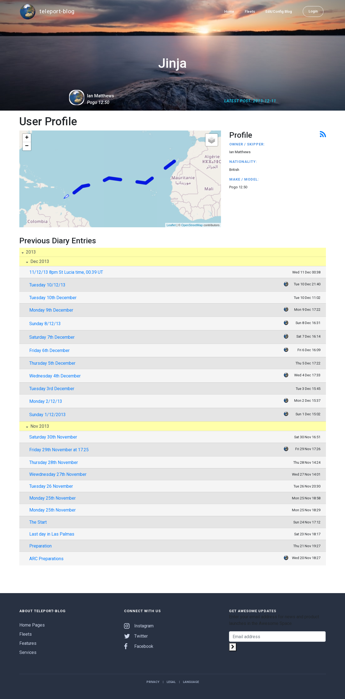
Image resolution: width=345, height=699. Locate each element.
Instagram (139, 626)
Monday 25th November (52, 498)
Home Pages (32, 625)
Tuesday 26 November (51, 486)
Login (313, 11)
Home (229, 11)
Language (191, 682)
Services (27, 652)
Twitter (136, 636)
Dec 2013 (39, 261)
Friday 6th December (49, 350)
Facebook (138, 646)
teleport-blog (47, 11)
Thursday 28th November (53, 462)
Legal (171, 682)
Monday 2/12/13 (45, 401)
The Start (38, 522)
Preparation (40, 546)
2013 (30, 252)
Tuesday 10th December (53, 297)
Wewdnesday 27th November (57, 474)
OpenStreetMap (192, 225)
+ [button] (26, 138)
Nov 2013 (39, 426)
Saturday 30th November (53, 437)
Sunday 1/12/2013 (47, 414)
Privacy (152, 682)
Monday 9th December (51, 310)
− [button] (26, 146)
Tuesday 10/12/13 (47, 285)
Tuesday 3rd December (51, 388)
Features (27, 643)
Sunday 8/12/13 (45, 323)
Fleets (250, 11)
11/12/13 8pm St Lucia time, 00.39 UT (66, 272)
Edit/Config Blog (278, 11)
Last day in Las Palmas (51, 534)
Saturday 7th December (52, 337)
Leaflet (171, 225)
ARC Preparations (46, 558)
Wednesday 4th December (55, 376)
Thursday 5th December (52, 363)
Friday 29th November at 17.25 (59, 449)
